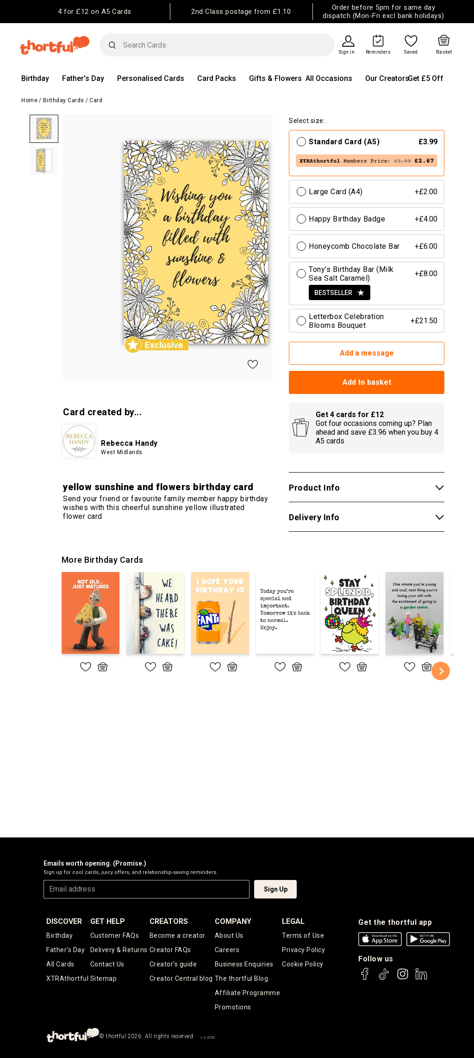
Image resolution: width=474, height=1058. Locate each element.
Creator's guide (173, 964)
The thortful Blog (241, 978)
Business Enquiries (244, 964)
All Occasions (329, 78)
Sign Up (275, 889)
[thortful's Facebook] (365, 978)
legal (293, 921)
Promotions (233, 1007)
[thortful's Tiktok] (384, 978)
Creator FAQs (170, 949)
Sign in (347, 52)
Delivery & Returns (119, 949)
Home (29, 100)
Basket (444, 52)
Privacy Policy (303, 949)
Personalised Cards (150, 78)
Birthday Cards (63, 100)
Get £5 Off (425, 78)
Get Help (107, 921)
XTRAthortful (67, 978)
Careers (227, 949)
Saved (411, 52)
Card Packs (216, 78)
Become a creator (178, 935)
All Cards (60, 964)
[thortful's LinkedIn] (421, 978)
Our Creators (387, 78)
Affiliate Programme (248, 992)
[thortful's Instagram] (403, 978)
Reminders (378, 52)
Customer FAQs (114, 935)
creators (169, 921)
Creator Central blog (181, 978)
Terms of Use (303, 935)
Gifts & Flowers (275, 78)
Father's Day (83, 78)
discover (64, 921)
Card (95, 100)
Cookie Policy (303, 964)
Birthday (35, 78)
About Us (229, 935)
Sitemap (103, 978)
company (233, 921)
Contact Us (107, 964)
